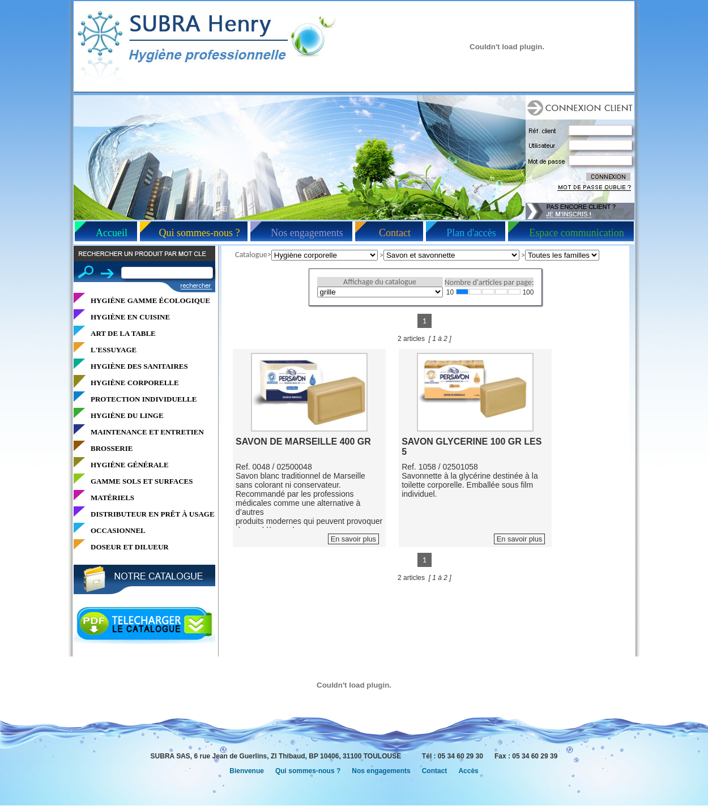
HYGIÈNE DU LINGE (127, 415)
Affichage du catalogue (379, 282)
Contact (395, 232)
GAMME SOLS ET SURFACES (142, 481)
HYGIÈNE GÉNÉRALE (130, 464)
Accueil (111, 232)
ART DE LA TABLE (123, 333)
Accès (468, 771)
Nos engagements (307, 232)
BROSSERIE (112, 448)
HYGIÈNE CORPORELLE (135, 382)
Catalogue (251, 254)
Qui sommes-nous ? (199, 232)
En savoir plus (353, 539)
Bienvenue (246, 771)
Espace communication (576, 232)
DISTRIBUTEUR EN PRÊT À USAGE (153, 514)
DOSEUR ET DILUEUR (130, 547)
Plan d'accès (471, 232)
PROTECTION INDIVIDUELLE (144, 399)
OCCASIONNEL (118, 530)
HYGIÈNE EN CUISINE (130, 317)
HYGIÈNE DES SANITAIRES (139, 366)
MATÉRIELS (112, 497)
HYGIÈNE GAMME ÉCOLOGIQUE (150, 300)
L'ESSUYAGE (114, 350)
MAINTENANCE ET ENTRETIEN (147, 432)
